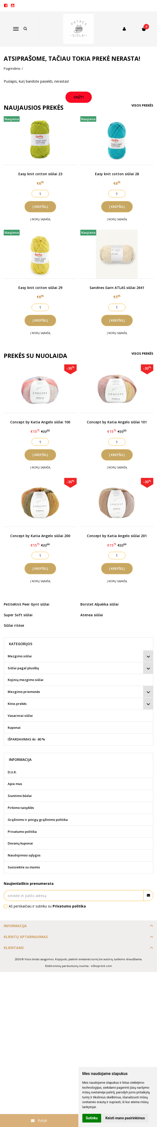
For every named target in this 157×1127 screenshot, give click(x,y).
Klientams (14, 947)
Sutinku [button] (92, 1118)
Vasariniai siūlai (20, 715)
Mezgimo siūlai (20, 656)
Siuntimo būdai (20, 795)
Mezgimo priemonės (24, 691)
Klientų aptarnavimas (26, 936)
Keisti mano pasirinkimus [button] (125, 1118)
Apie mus (15, 784)
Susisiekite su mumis (24, 867)
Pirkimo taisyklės (21, 807)
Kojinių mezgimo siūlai (25, 679)
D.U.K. (12, 772)
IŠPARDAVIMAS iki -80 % (26, 739)
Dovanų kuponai (20, 843)
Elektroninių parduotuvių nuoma (67, 966)
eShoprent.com (101, 966)
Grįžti (78, 97)
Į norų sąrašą (40, 219)
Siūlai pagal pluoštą (23, 668)
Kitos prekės (17, 703)
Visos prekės (142, 105)
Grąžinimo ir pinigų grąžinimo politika (38, 819)
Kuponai (14, 727)
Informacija (15, 925)
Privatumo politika (22, 831)
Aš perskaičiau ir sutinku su (47, 906)
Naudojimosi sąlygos (24, 855)
